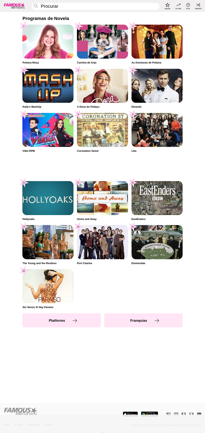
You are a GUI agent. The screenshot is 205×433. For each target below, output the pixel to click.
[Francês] (184, 414)
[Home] (52, 412)
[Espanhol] (176, 414)
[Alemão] (199, 414)
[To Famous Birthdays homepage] (14, 6)
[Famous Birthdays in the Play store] (149, 414)
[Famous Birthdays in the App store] (130, 414)
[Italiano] (191, 414)
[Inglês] (168, 414)
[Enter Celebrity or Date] (95, 6)
